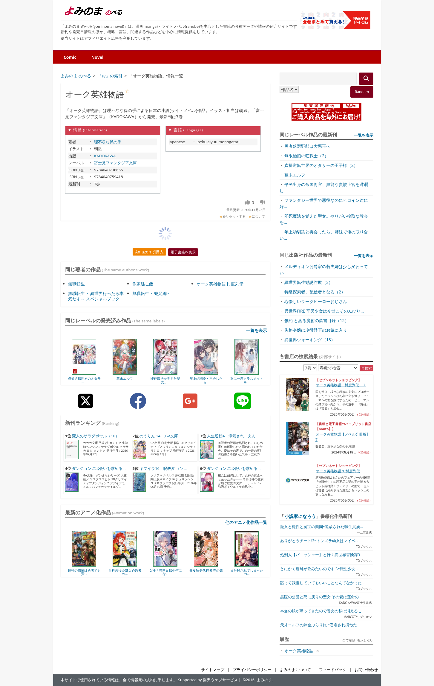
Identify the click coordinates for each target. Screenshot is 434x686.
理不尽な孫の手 (107, 141)
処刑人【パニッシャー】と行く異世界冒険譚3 (320, 554)
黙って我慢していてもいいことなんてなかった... (322, 582)
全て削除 (348, 640)
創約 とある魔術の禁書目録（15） (316, 320)
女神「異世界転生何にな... (165, 572)
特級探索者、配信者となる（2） (314, 292)
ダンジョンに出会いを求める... (98, 468)
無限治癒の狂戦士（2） (306, 156)
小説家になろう (300, 516)
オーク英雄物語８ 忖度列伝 (338, 470)
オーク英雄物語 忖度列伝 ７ (341, 384)
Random (362, 91)
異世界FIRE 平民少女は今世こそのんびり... (324, 311)
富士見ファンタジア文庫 (115, 162)
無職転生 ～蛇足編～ (151, 293)
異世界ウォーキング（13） (309, 339)
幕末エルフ (124, 378)
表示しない (365, 640)
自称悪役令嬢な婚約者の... (124, 572)
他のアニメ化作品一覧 (246, 522)
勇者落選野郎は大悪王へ (307, 146)
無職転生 (76, 284)
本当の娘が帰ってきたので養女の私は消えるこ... (322, 610)
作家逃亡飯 (142, 284)
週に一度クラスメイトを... (246, 380)
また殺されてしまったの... (246, 572)
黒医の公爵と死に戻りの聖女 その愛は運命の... (321, 596)
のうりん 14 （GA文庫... (160, 436)
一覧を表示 (256, 330)
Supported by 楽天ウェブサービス (208, 679)
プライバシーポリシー (252, 669)
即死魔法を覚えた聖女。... (165, 380)
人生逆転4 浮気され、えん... (233, 436)
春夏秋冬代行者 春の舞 (206, 570)
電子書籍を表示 (183, 252)
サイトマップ (212, 669)
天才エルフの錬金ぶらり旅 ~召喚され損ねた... (320, 624)
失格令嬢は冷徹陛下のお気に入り (315, 330)
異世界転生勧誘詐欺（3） (308, 282)
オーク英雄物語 (299, 650)
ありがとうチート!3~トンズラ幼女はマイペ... (319, 540)
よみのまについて (295, 669)
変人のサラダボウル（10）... (97, 436)
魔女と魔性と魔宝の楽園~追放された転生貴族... (321, 526)
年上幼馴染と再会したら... (206, 380)
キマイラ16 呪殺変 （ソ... (163, 468)
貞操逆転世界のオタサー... (84, 380)
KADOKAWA (105, 156)
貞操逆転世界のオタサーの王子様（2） (321, 165)
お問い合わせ (366, 669)
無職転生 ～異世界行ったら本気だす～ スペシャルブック (96, 296)
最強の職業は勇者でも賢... (84, 572)
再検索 (366, 368)
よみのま (264, 679)
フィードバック (332, 669)
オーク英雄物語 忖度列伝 (220, 284)
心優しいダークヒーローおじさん (315, 301)
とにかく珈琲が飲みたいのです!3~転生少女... (319, 568)
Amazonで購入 (149, 252)
